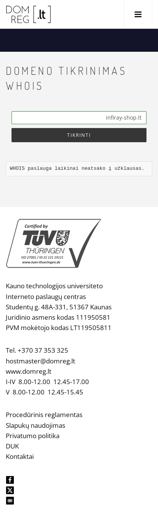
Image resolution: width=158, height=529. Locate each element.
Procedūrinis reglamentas (44, 414)
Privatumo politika (32, 435)
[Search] (79, 117)
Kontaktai (20, 456)
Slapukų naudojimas (35, 425)
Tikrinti (79, 135)
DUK (12, 446)
